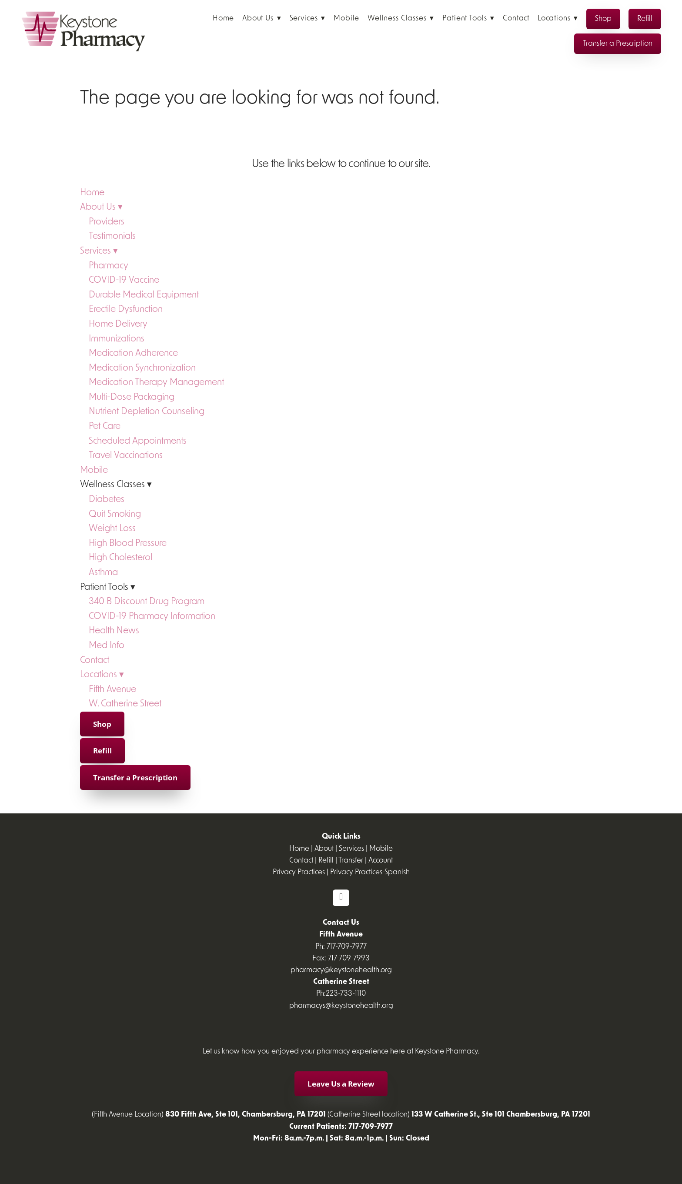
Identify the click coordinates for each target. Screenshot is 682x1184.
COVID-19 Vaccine (124, 280)
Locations (558, 18)
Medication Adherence (133, 353)
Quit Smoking (115, 514)
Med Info (106, 645)
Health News (114, 630)
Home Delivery (118, 324)
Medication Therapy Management (156, 382)
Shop (603, 19)
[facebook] (341, 898)
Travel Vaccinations (126, 455)
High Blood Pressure (128, 543)
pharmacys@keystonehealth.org (341, 1006)
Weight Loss (112, 528)
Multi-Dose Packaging (131, 397)
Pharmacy (108, 266)
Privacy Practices (299, 872)
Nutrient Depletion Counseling (146, 411)
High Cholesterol (120, 557)
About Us (261, 18)
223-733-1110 (346, 993)
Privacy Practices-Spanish (370, 872)
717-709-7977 (347, 946)
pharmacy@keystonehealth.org (341, 970)
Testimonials (112, 236)
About (324, 849)
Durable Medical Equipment (144, 295)
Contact (516, 18)
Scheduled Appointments (138, 441)
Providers (106, 222)
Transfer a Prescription (617, 43)
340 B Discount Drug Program (146, 601)
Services (308, 18)
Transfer (350, 860)
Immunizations (116, 339)
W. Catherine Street (125, 704)
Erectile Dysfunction (126, 309)
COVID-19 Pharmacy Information (152, 616)
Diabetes (106, 499)
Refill (644, 19)
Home (223, 18)
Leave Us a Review (341, 1083)
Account (380, 860)
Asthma (103, 572)
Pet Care (104, 426)
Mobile (346, 18)
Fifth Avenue (112, 689)
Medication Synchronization (142, 368)
